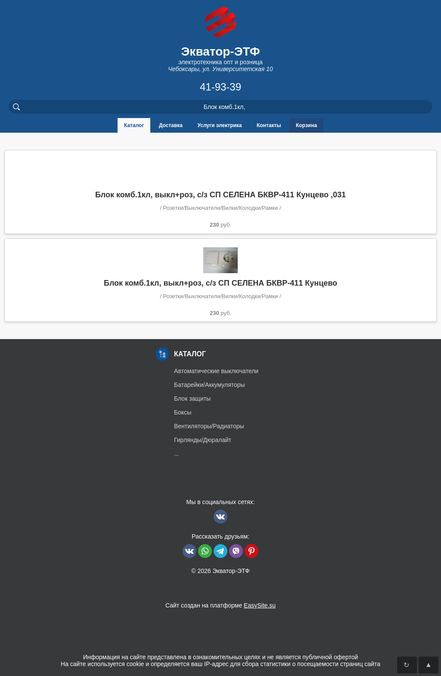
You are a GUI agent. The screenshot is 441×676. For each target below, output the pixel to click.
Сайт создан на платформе (220, 605)
